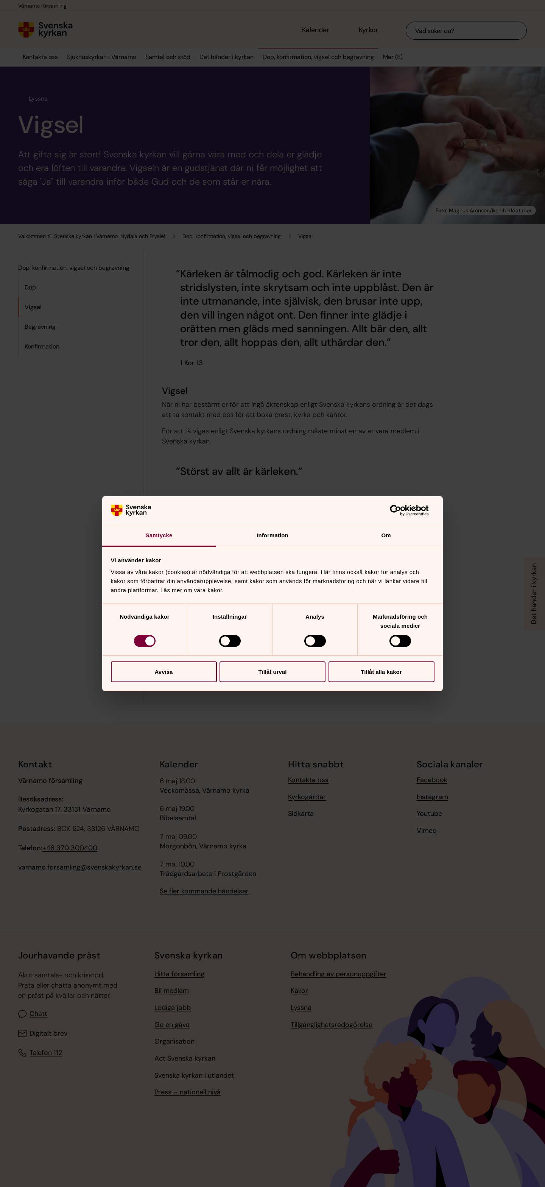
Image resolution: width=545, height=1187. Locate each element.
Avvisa (164, 672)
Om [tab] (386, 535)
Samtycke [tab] (159, 535)
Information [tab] (272, 535)
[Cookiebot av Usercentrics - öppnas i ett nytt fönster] (401, 510)
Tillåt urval (272, 672)
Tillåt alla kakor (381, 672)
